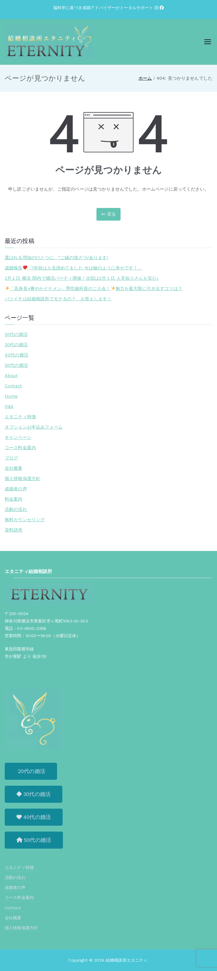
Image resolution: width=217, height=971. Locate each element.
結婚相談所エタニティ (127, 960)
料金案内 (14, 499)
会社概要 (14, 468)
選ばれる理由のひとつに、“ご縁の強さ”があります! (56, 257)
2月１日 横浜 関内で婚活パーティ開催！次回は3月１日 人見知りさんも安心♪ (82, 278)
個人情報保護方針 (22, 478)
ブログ (11, 458)
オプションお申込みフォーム (34, 427)
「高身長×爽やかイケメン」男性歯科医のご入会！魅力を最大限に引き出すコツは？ (93, 288)
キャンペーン (18, 437)
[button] (31, 771)
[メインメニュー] (207, 42)
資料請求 (14, 530)
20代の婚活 (16, 334)
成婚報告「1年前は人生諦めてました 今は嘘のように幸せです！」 (73, 268)
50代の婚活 (16, 365)
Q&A (9, 406)
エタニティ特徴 (20, 416)
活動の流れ (16, 509)
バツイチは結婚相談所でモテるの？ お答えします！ (58, 299)
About (11, 375)
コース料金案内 (20, 447)
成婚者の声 (16, 489)
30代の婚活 (16, 344)
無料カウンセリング (25, 519)
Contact (13, 386)
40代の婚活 (16, 355)
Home (11, 396)
